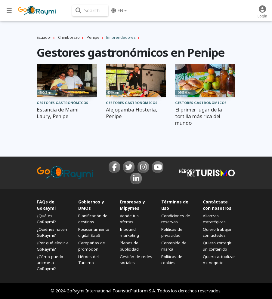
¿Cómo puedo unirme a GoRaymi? (50, 262)
